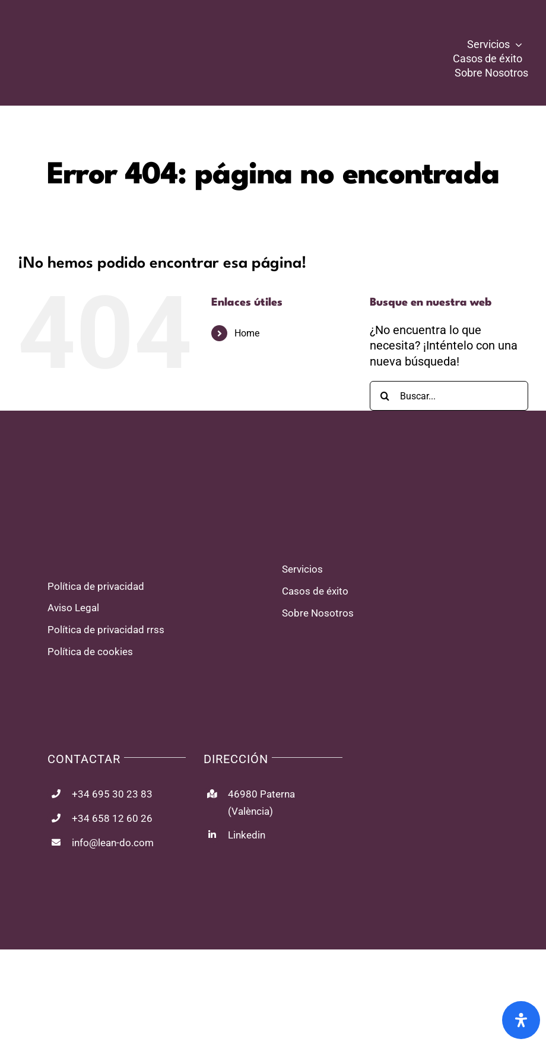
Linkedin (246, 835)
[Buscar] (384, 396)
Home (246, 333)
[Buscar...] (449, 396)
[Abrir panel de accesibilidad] (521, 1020)
